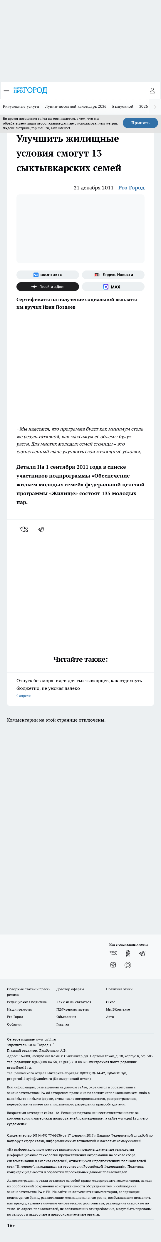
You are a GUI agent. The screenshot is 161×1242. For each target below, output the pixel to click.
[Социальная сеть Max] (113, 286)
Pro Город (131, 187)
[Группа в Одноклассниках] (127, 953)
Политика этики (119, 989)
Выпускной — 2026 (130, 106)
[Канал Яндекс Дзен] (47, 286)
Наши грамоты (19, 1009)
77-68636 (55, 1135)
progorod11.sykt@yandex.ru (29, 1078)
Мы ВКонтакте (118, 1009)
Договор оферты (70, 989)
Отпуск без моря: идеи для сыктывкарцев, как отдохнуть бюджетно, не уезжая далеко (80, 689)
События (14, 1024)
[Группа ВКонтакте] (47, 274)
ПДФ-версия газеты (72, 1009)
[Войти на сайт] (152, 90)
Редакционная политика (27, 1002)
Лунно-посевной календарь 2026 (76, 106)
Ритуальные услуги (21, 106)
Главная (62, 1024)
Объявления (66, 1016)
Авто (110, 1016)
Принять (140, 122)
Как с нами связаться (73, 1002)
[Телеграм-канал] (142, 953)
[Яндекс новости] (113, 274)
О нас (110, 1002)
